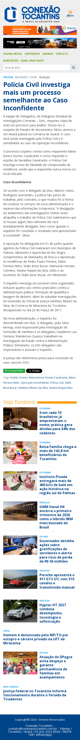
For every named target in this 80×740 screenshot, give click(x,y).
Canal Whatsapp (32, 60)
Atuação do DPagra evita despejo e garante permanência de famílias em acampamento (55, 667)
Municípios (10, 60)
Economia (44, 408)
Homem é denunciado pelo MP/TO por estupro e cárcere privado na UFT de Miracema (35, 639)
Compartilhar (14, 370)
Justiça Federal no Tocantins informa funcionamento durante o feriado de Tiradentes (34, 695)
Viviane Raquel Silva (61, 388)
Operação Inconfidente (35, 382)
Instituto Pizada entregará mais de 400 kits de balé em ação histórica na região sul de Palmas (57, 484)
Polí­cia (8, 77)
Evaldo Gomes (19, 377)
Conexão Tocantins (39, 726)
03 (16, 77)
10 (20, 77)
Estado (43, 536)
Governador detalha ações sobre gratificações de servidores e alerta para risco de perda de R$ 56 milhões (56, 551)
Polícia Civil (57, 382)
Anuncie (47, 54)
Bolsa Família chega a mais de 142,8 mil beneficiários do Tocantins (57, 452)
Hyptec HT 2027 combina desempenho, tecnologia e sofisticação (52, 613)
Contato (62, 54)
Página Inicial (12, 54)
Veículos (44, 502)
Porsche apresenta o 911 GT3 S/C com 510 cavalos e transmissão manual (57, 581)
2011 (26, 77)
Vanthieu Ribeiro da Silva (33, 388)
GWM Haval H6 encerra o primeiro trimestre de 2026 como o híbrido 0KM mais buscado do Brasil (56, 517)
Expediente (32, 54)
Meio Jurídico (11, 686)
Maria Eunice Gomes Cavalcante (48, 377)
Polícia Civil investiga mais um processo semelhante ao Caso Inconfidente (36, 96)
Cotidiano (45, 472)
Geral (6, 630)
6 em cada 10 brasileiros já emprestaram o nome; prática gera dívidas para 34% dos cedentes (57, 422)
